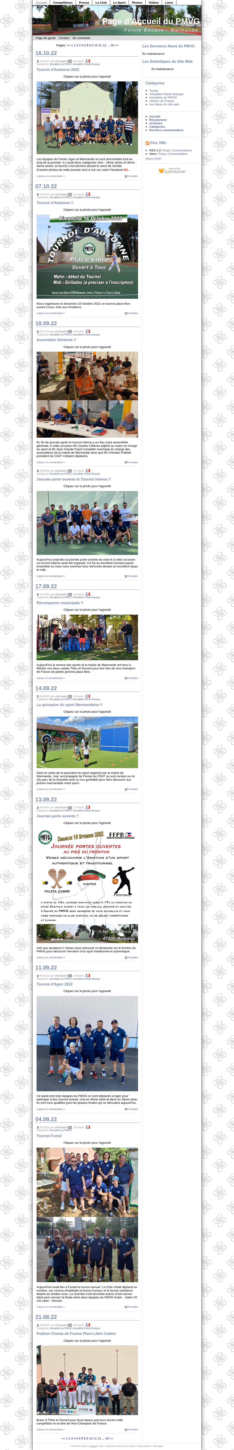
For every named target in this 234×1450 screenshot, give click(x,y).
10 (96, 45)
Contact (64, 38)
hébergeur (158, 1446)
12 (104, 45)
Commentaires (182, 150)
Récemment (158, 120)
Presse (84, 2)
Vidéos (154, 2)
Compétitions (63, 2)
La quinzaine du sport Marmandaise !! (70, 705)
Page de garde (45, 38)
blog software (144, 1446)
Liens (169, 2)
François (131, 1446)
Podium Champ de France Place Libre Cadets (76, 1333)
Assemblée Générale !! (56, 340)
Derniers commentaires (166, 130)
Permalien (131, 176)
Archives (155, 123)
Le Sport (119, 2)
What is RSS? (154, 158)
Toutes (153, 90)
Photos (137, 2)
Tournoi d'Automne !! (55, 203)
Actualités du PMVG (61, 64)
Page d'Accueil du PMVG (151, 21)
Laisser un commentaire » (51, 176)
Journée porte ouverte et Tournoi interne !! (74, 479)
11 (100, 45)
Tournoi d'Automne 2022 (58, 70)
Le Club (101, 2)
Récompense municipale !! (60, 603)
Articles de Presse (161, 101)
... (108, 45)
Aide (101, 1446)
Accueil (41, 2)
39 (112, 45)
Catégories (157, 126)
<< (68, 45)
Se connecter (81, 38)
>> (116, 45)
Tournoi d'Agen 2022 (54, 984)
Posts (166, 150)
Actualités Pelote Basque (86, 64)
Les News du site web (164, 104)
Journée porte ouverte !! (58, 816)
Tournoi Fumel (49, 1136)
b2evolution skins (114, 1446)
